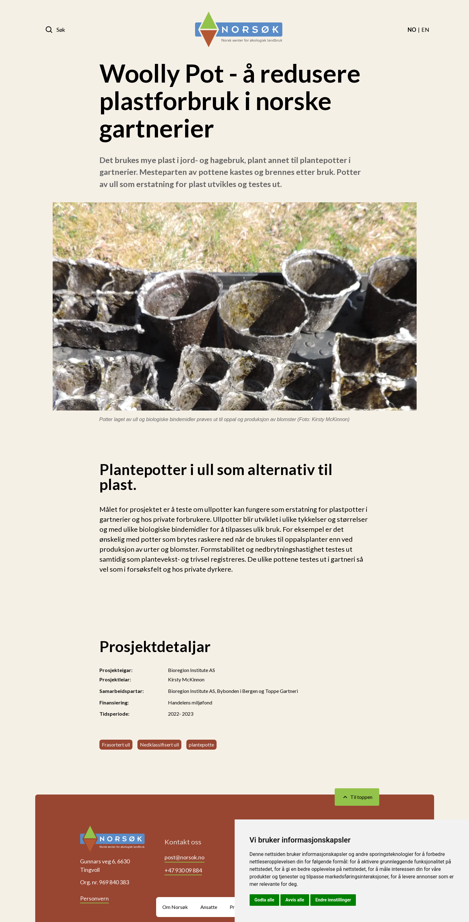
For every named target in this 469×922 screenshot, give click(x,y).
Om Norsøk (175, 907)
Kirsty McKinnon (186, 679)
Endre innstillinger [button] (333, 899)
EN (425, 29)
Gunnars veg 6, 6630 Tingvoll (105, 865)
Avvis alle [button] (294, 899)
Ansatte (208, 907)
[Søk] (55, 29)
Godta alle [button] (265, 899)
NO (412, 29)
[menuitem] (412, 29)
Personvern (94, 898)
